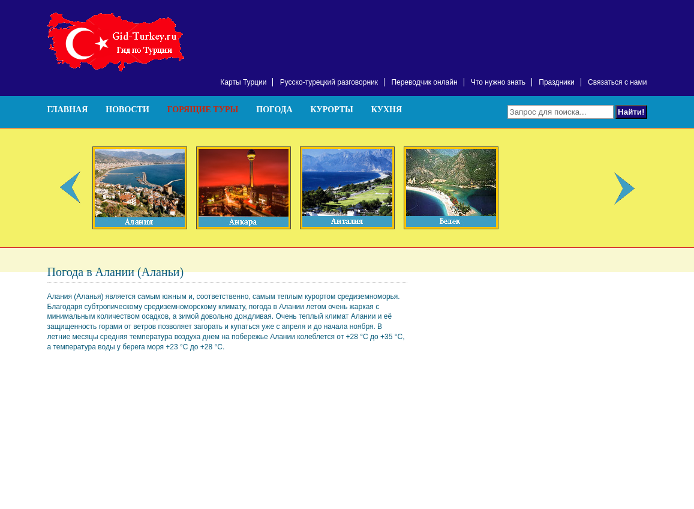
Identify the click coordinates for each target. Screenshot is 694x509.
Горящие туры (202, 109)
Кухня (386, 109)
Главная (67, 109)
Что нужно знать (498, 82)
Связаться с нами (617, 82)
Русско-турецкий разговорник (329, 82)
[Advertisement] (506, 30)
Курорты (332, 109)
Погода (274, 109)
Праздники (556, 82)
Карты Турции (243, 82)
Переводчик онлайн (424, 82)
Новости (127, 109)
